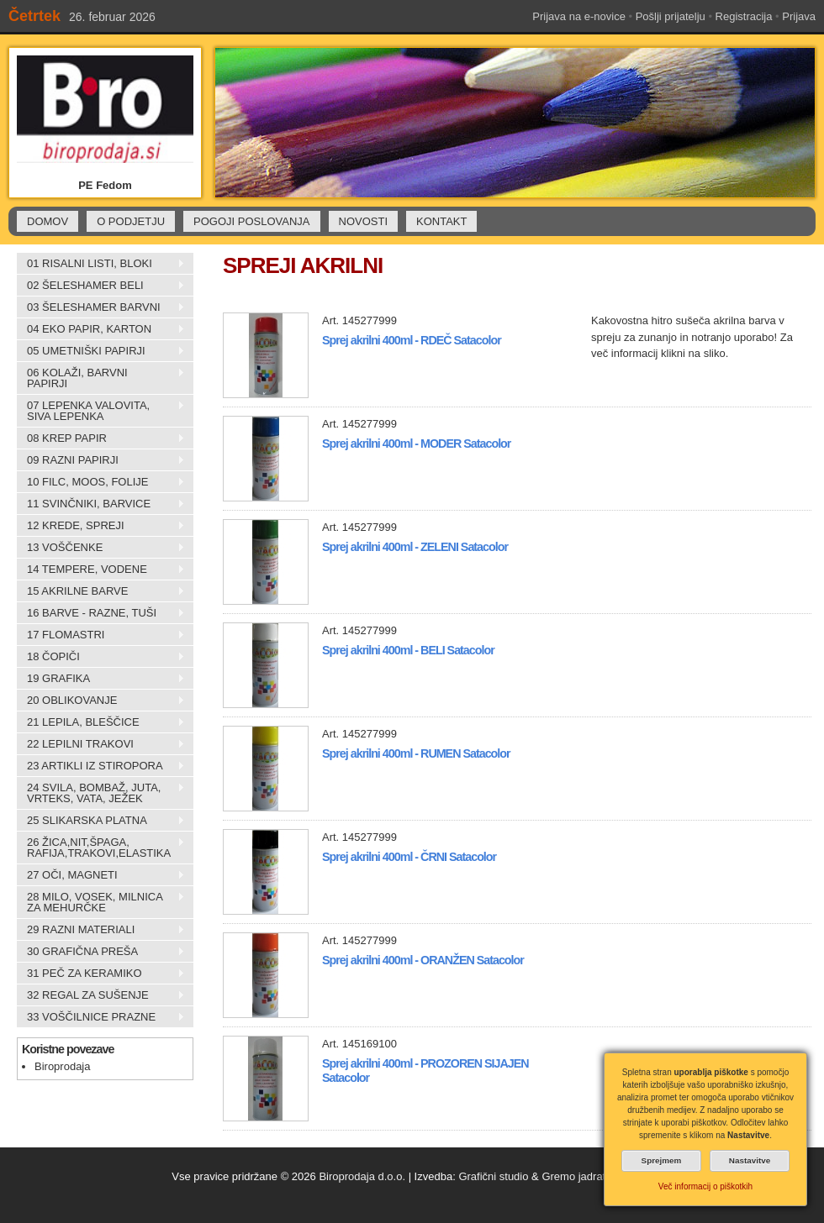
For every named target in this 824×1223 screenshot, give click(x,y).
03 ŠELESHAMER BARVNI (101, 307)
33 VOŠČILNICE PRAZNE (101, 1017)
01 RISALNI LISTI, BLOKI (101, 263)
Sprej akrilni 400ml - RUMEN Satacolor (416, 753)
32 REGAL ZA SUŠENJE (101, 995)
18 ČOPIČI (101, 657)
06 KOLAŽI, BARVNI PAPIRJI (101, 378)
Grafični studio (493, 1176)
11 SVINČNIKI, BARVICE (101, 504)
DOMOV (47, 221)
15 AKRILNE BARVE (101, 591)
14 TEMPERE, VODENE (101, 569)
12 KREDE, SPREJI (101, 526)
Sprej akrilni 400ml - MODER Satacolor (416, 443)
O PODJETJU (131, 221)
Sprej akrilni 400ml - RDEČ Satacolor (411, 340)
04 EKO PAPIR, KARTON (101, 329)
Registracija (744, 16)
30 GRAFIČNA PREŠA (101, 951)
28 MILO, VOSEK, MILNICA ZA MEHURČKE (101, 902)
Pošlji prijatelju (670, 16)
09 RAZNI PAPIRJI (101, 460)
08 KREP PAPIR (101, 438)
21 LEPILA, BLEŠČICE (101, 722)
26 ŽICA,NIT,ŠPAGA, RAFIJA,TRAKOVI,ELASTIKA (101, 847)
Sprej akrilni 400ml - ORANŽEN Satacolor (423, 960)
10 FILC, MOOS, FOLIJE (101, 482)
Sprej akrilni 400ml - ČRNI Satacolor (409, 856)
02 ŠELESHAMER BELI (101, 285)
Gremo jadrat (573, 1176)
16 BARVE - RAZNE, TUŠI (101, 613)
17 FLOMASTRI (101, 635)
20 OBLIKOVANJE (101, 700)
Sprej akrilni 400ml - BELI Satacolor (408, 650)
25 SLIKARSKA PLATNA (101, 820)
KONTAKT (441, 221)
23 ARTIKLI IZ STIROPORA (101, 766)
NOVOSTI (363, 221)
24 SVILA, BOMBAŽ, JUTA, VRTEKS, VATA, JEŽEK (101, 793)
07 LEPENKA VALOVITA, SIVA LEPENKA (101, 411)
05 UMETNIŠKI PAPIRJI (101, 351)
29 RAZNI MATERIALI (101, 930)
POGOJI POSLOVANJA (251, 221)
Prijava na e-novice (579, 16)
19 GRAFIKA (101, 678)
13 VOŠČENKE (101, 547)
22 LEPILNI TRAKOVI (101, 744)
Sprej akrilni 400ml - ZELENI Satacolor (415, 547)
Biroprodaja (62, 1066)
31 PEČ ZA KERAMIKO (101, 973)
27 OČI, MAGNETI (101, 875)
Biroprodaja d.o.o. (362, 1176)
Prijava (799, 16)
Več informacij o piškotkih (705, 1186)
